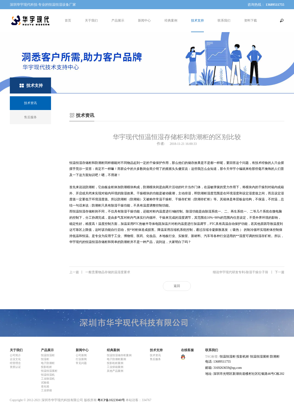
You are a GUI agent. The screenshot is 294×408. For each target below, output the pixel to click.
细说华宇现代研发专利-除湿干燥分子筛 (248, 272)
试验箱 (45, 382)
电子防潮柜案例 (116, 359)
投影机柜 (46, 367)
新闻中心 (144, 20)
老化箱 (45, 386)
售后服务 (155, 359)
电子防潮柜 (48, 363)
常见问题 (81, 363)
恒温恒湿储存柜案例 (119, 355)
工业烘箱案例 (115, 367)
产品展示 (117, 20)
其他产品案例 (115, 370)
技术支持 (197, 20)
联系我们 (224, 20)
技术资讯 (155, 355)
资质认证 (15, 367)
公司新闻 (81, 355)
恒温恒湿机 (48, 374)
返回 (177, 286)
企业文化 (15, 359)
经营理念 (15, 363)
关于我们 (91, 20)
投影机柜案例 (115, 363)
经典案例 (171, 20)
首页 (68, 20)
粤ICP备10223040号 (111, 400)
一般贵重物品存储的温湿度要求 (99, 272)
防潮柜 (275, 356)
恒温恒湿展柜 (49, 370)
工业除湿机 (48, 378)
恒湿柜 (45, 359)
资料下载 (250, 20)
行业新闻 (81, 359)
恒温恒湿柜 (48, 355)
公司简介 (15, 355)
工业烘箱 (46, 390)
